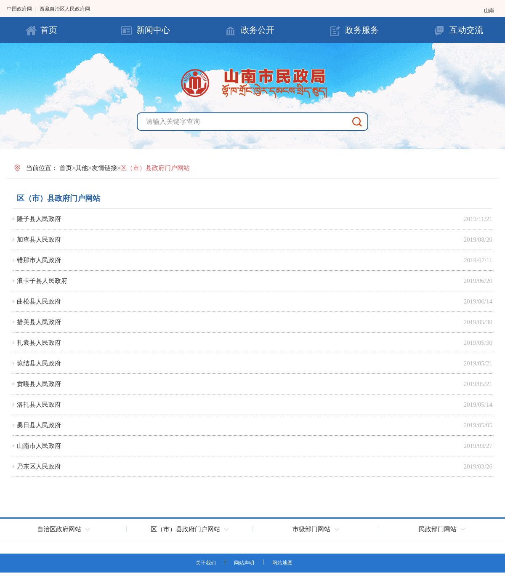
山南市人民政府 (39, 445)
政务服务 (362, 30)
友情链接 (104, 168)
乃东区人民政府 (39, 466)
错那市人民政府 (39, 260)
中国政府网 (19, 9)
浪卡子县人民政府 (42, 280)
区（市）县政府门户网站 (58, 198)
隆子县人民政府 (39, 219)
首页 (48, 30)
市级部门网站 (311, 529)
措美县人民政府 (39, 322)
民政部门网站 (438, 529)
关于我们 (206, 563)
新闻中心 (153, 30)
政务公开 (257, 30)
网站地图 (282, 563)
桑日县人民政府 (39, 425)
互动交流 (466, 30)
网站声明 (244, 563)
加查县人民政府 (39, 239)
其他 (81, 168)
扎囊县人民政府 (39, 342)
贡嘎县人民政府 (39, 384)
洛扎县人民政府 (39, 404)
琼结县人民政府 (39, 363)
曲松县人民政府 (39, 301)
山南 (489, 10)
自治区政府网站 (59, 529)
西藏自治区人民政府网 (65, 9)
